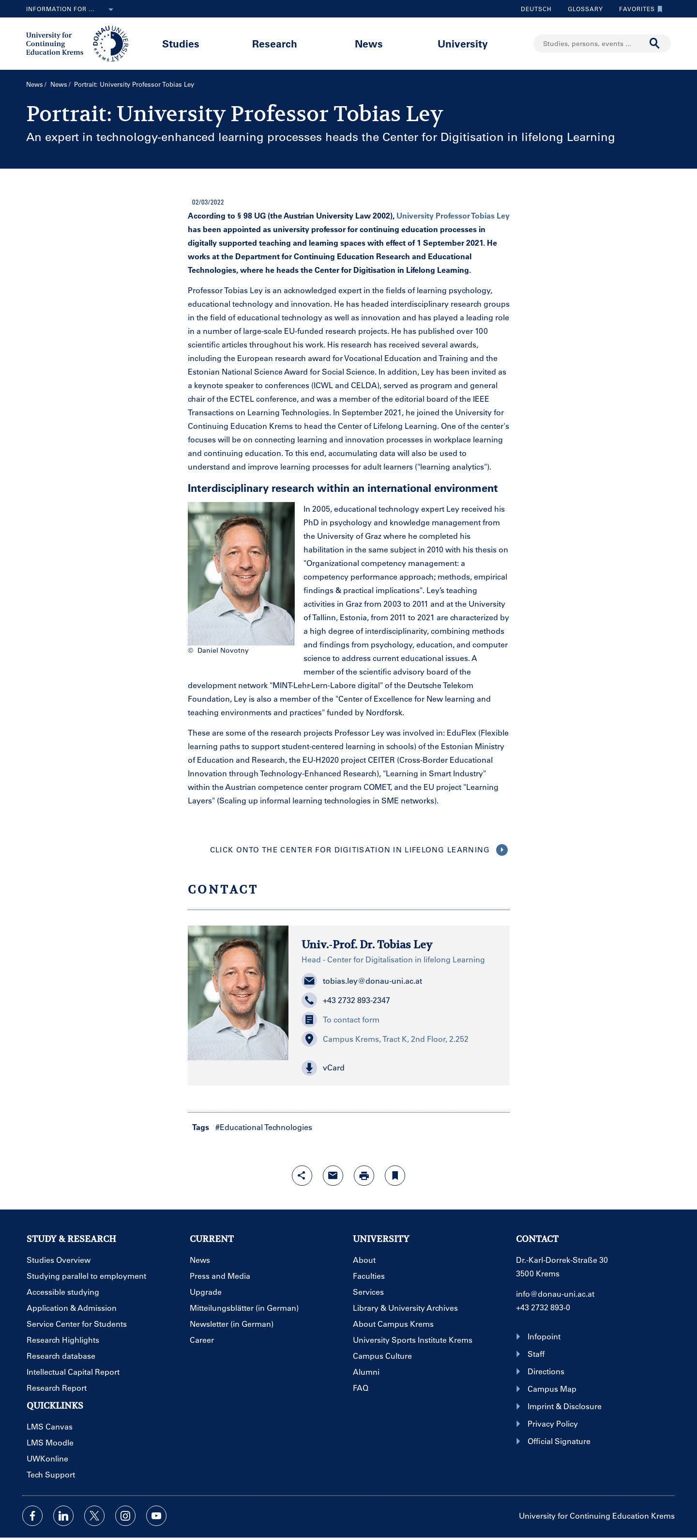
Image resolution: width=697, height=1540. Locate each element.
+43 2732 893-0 (543, 1307)
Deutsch (536, 9)
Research (274, 43)
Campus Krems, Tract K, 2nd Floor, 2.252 (385, 1039)
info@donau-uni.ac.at (555, 1294)
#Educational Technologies (263, 1127)
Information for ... (71, 10)
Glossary (582, 8)
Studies (180, 43)
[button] (399, 1068)
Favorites (638, 8)
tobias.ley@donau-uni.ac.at (362, 981)
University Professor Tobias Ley (453, 215)
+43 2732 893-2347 (346, 1000)
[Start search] (655, 43)
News (369, 43)
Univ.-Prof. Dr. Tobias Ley (367, 944)
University (463, 43)
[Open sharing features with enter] (302, 1175)
